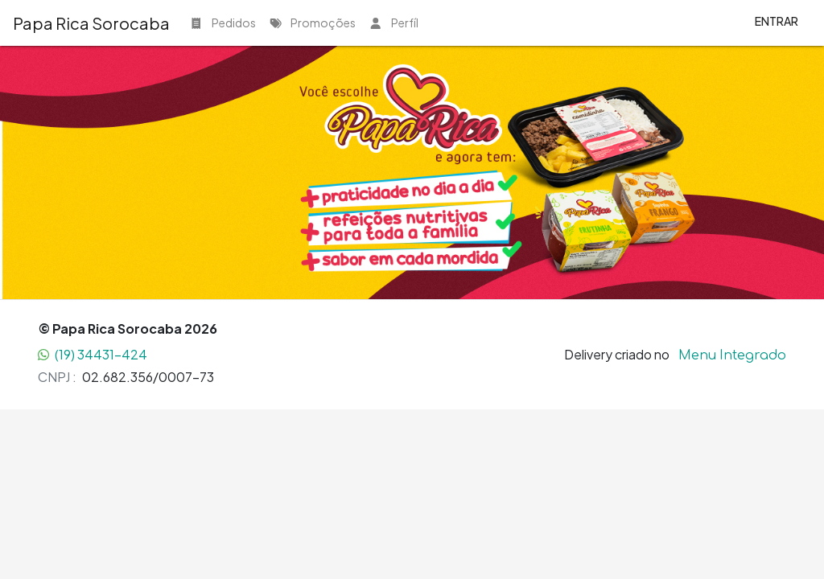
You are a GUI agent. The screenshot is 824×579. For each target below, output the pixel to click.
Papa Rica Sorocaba (91, 23)
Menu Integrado (732, 355)
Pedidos (222, 22)
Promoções (312, 22)
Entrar (776, 21)
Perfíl (393, 22)
